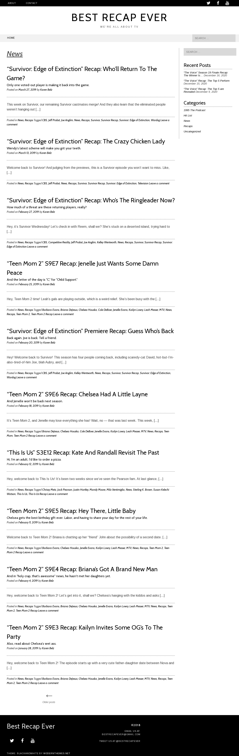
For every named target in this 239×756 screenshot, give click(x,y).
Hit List (188, 115)
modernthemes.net (56, 753)
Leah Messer (151, 310)
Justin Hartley (80, 489)
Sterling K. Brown (142, 489)
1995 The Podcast (194, 110)
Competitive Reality (59, 242)
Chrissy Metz (49, 489)
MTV (161, 310)
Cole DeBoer (105, 310)
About (12, 3)
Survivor (95, 120)
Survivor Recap (109, 120)
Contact (31, 3)
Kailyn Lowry (136, 310)
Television (143, 183)
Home (11, 37)
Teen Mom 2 (23, 314)
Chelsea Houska (88, 310)
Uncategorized (192, 131)
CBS (44, 120)
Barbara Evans (50, 310)
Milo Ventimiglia (116, 489)
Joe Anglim (67, 120)
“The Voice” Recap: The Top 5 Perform (207, 80)
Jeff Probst (54, 120)
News (21, 120)
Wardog (155, 120)
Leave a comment (159, 183)
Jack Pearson (64, 489)
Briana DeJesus (68, 310)
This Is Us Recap (37, 494)
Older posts (49, 697)
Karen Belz (46, 89)
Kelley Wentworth (106, 242)
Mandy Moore (97, 489)
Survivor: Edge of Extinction (134, 120)
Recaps (29, 120)
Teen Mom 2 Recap (42, 314)
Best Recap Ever (119, 17)
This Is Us (22, 494)
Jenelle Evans (120, 310)
